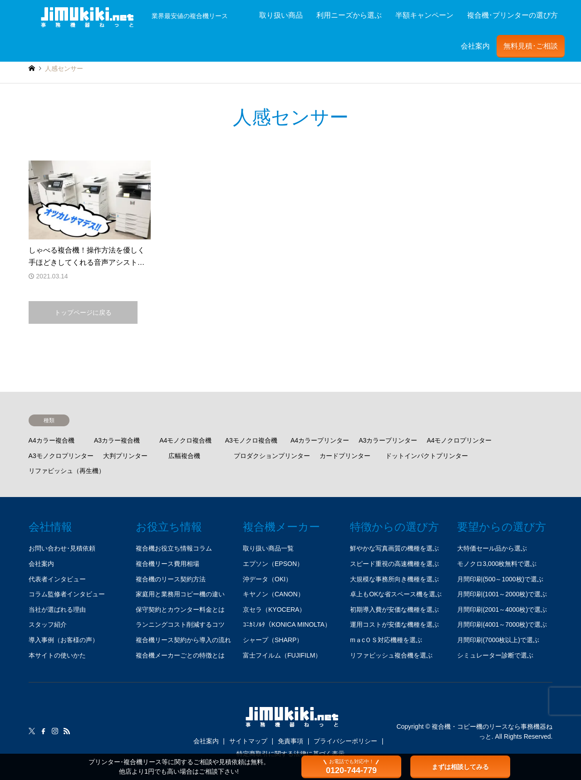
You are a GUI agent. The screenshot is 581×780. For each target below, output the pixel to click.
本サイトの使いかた (57, 655)
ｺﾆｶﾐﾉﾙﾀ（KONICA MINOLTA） (287, 624)
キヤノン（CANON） (273, 594)
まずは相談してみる (460, 766)
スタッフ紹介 (48, 624)
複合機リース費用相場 (167, 563)
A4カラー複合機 (51, 440)
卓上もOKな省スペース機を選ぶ (396, 594)
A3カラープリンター (388, 440)
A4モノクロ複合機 (185, 440)
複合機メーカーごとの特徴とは (180, 655)
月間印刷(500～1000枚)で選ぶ (500, 579)
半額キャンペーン (424, 15)
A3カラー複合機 (117, 440)
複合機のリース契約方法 (171, 579)
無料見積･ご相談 (530, 46)
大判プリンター (125, 455)
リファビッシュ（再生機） (67, 470)
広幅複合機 (184, 455)
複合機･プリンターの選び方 (512, 15)
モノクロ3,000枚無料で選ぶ (497, 563)
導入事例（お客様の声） (63, 640)
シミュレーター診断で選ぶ (495, 655)
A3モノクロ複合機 (251, 440)
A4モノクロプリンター (459, 440)
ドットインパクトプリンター (426, 455)
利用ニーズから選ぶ (349, 15)
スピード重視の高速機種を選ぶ (394, 563)
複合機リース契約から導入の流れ (183, 640)
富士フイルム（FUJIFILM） (282, 655)
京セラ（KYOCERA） (274, 609)
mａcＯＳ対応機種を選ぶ (386, 640)
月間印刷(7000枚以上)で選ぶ (498, 640)
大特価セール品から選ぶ (492, 548)
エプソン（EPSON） (273, 563)
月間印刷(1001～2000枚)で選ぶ (502, 594)
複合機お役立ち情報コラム (174, 548)
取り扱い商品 (281, 15)
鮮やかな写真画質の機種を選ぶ (394, 548)
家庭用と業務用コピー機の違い (180, 594)
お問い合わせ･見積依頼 (62, 548)
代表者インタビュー (57, 579)
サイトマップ (248, 741)
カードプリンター (345, 455)
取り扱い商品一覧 (268, 548)
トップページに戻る (83, 312)
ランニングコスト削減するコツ (180, 624)
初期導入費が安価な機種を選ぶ (394, 609)
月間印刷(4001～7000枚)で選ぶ (502, 624)
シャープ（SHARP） (273, 640)
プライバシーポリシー (345, 741)
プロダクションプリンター (272, 455)
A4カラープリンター (319, 440)
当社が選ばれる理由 (57, 609)
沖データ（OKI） (267, 579)
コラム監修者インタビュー (67, 594)
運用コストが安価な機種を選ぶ (394, 624)
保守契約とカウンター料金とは (180, 609)
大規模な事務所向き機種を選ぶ (394, 579)
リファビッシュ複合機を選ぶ (391, 655)
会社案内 (475, 46)
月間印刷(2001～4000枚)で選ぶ (502, 609)
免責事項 (290, 741)
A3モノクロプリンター (61, 455)
